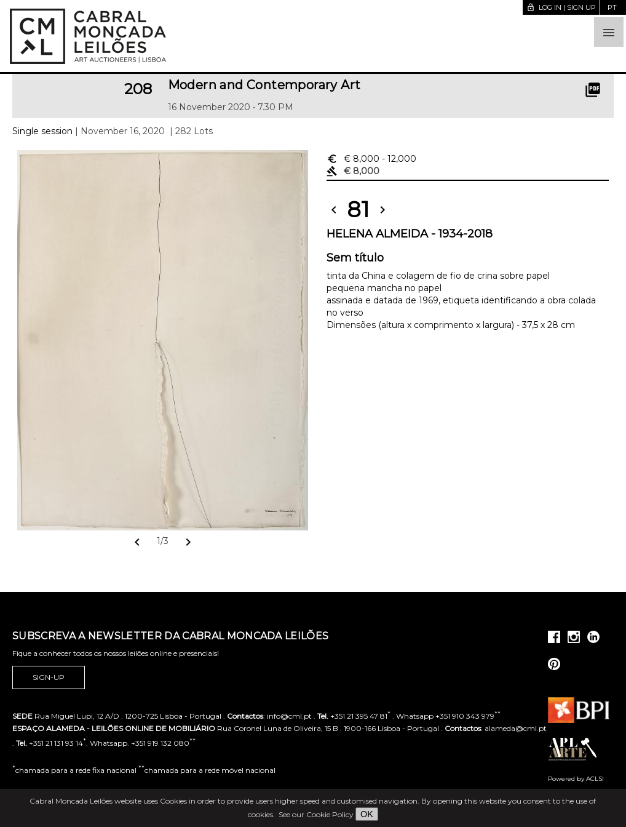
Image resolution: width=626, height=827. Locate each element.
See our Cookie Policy (316, 814)
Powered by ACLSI (576, 779)
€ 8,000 (371, 158)
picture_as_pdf (592, 89)
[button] (609, 32)
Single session (42, 131)
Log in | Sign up (561, 7)
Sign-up (48, 677)
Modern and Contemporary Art (264, 85)
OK (366, 814)
